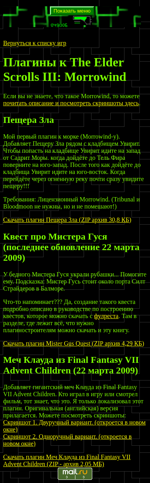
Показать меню (71, 11)
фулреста (106, 316)
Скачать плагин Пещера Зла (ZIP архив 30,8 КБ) (67, 219)
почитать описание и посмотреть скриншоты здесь (71, 103)
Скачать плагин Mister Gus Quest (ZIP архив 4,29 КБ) (73, 343)
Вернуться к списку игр (34, 43)
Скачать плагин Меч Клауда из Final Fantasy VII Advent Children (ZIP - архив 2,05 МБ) (66, 460)
